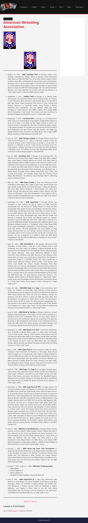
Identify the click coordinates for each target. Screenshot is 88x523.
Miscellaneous (8, 19)
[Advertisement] (72, 47)
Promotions (25, 7)
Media (70, 7)
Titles (62, 7)
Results (54, 7)
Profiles (36, 7)
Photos (45, 7)
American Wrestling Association (21, 24)
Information (81, 7)
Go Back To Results (30, 501)
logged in (15, 511)
